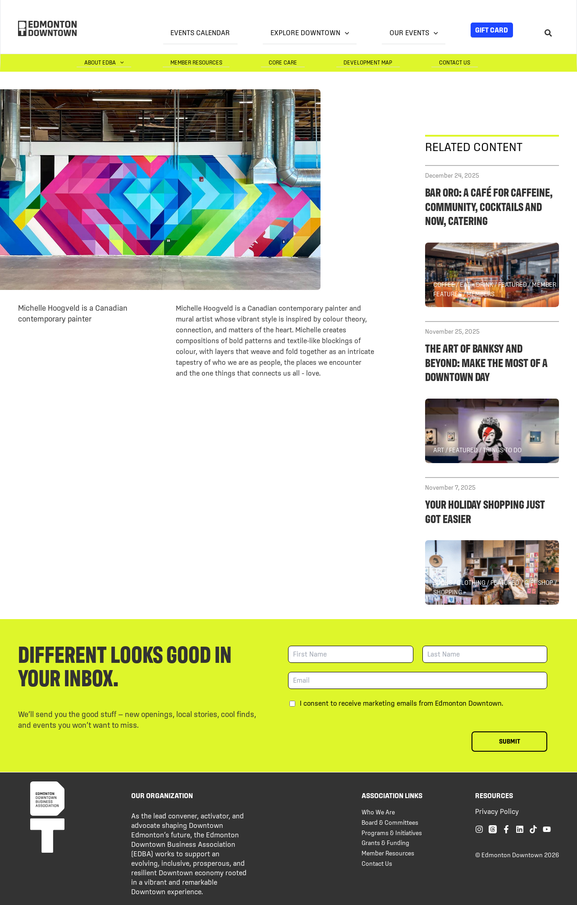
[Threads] (493, 829)
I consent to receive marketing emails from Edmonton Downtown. (401, 703)
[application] (367, 33)
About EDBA (171, 62)
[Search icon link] (549, 34)
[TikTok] (533, 829)
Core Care (321, 62)
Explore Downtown (332, 33)
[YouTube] (547, 829)
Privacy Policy (497, 811)
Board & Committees (390, 822)
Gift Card (491, 30)
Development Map (390, 62)
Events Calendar (238, 33)
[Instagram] (479, 829)
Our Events (421, 33)
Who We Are (378, 811)
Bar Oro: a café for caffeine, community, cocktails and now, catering (489, 205)
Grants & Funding (385, 842)
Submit (509, 740)
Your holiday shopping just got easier (485, 510)
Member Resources (249, 62)
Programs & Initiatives (392, 832)
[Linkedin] (520, 829)
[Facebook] (506, 829)
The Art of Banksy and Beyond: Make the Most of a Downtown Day (486, 361)
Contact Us (462, 62)
